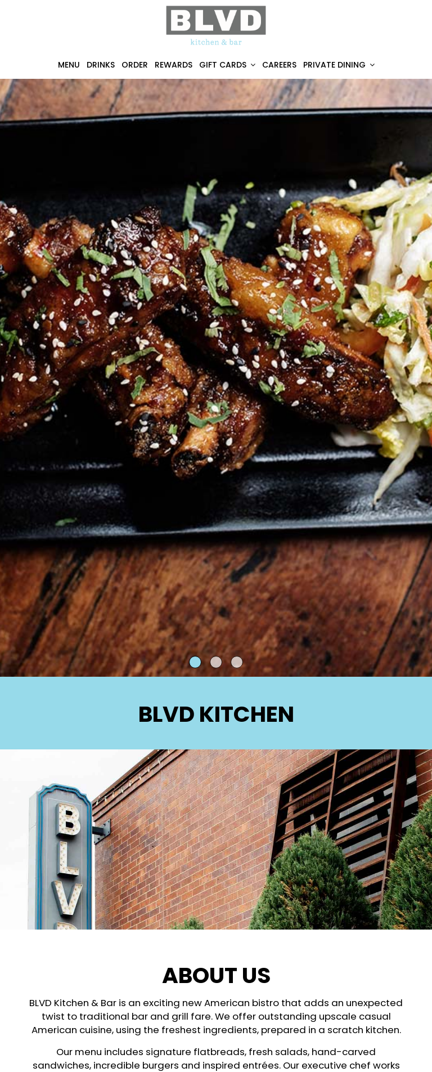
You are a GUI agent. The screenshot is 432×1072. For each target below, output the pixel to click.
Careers (279, 64)
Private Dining (339, 64)
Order (135, 64)
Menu (69, 64)
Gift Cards (227, 64)
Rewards (173, 64)
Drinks (101, 64)
